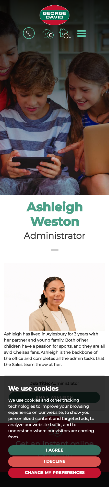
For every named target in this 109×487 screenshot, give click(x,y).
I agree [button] (54, 450)
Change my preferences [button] (54, 472)
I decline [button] (54, 461)
